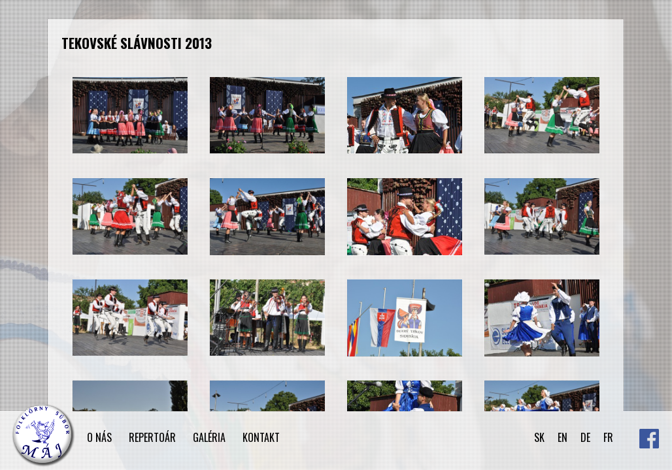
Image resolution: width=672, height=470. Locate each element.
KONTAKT (261, 437)
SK (539, 437)
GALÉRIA (209, 437)
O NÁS (99, 437)
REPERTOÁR (152, 437)
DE (585, 437)
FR (608, 437)
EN (562, 437)
